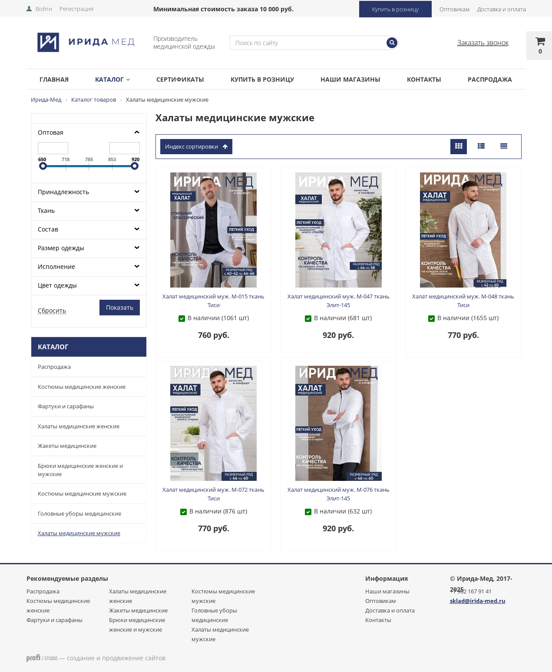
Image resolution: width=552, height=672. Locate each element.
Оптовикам (454, 9)
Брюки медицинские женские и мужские (80, 470)
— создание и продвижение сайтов (95, 658)
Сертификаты (180, 79)
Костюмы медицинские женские (82, 387)
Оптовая (50, 132)
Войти (44, 9)
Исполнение (56, 266)
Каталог (112, 79)
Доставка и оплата (501, 9)
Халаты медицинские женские (78, 426)
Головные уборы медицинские (79, 513)
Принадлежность (63, 192)
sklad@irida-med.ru (478, 601)
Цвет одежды (57, 285)
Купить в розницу (395, 9)
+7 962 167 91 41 (471, 591)
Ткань (46, 210)
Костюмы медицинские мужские (82, 493)
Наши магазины (350, 79)
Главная (54, 79)
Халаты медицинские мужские (79, 533)
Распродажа (490, 79)
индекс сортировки (196, 146)
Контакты (424, 79)
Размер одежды (61, 248)
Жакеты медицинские (67, 446)
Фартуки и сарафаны (66, 406)
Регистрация (76, 9)
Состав (48, 229)
